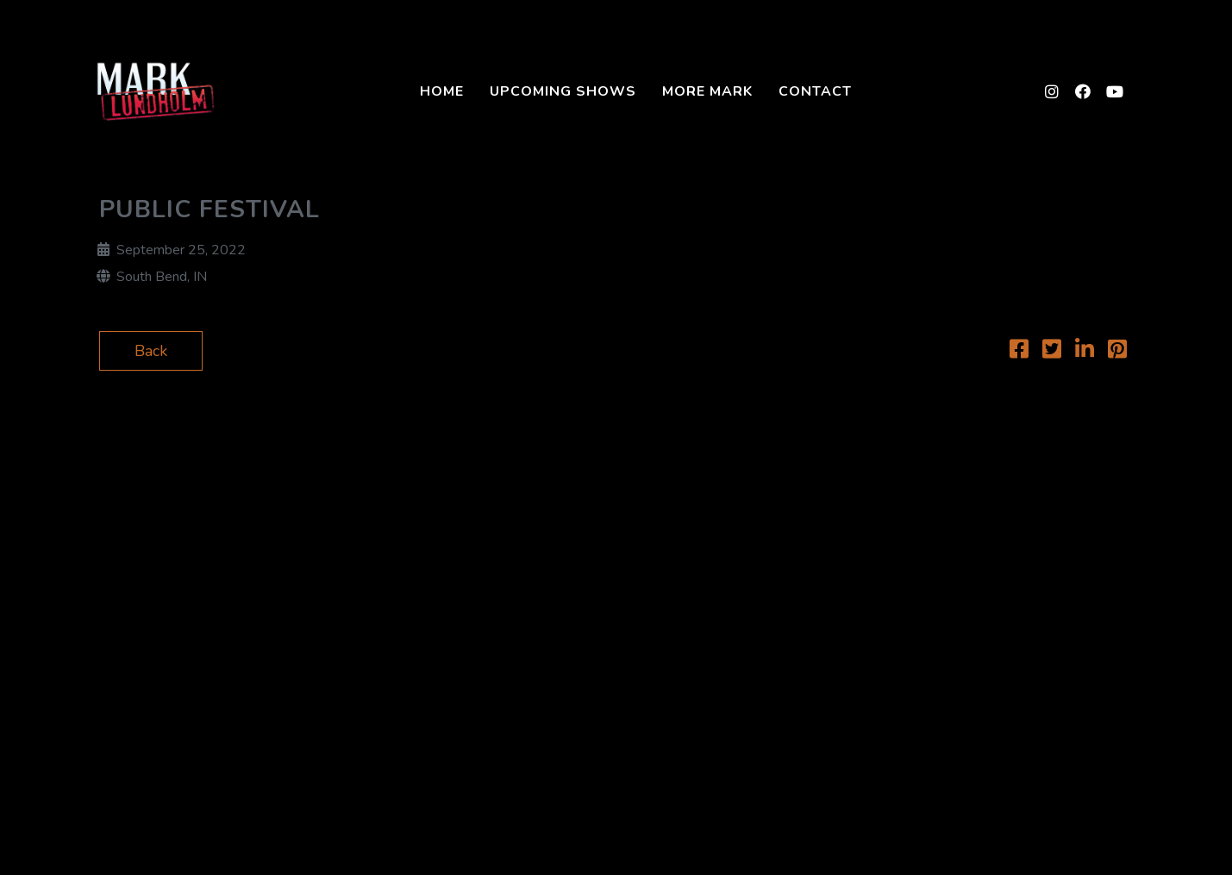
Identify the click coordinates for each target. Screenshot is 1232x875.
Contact (815, 91)
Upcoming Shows (563, 91)
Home (442, 91)
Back (150, 351)
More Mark (707, 91)
